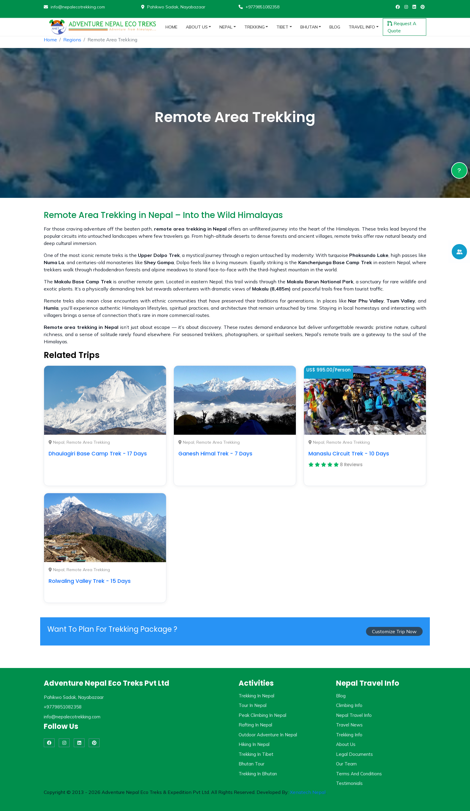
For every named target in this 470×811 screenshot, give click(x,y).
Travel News (349, 725)
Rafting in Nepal (255, 725)
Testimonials (349, 783)
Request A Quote (402, 27)
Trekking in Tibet (256, 754)
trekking (254, 27)
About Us (345, 744)
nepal (225, 27)
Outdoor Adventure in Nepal (268, 735)
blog (334, 27)
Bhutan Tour (251, 764)
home (171, 27)
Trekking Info (349, 735)
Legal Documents (354, 754)
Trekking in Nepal (256, 696)
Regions (72, 40)
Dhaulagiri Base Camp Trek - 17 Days (98, 453)
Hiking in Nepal (254, 744)
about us (197, 27)
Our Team (346, 764)
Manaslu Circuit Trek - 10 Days (348, 453)
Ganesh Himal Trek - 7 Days (215, 453)
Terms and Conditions (359, 774)
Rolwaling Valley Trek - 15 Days (90, 581)
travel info (362, 27)
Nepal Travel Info (354, 715)
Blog (341, 696)
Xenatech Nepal (308, 792)
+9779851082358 (259, 7)
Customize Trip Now (394, 631)
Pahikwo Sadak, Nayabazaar (173, 7)
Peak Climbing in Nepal (262, 715)
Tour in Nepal (252, 705)
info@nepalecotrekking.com (74, 7)
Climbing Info (349, 705)
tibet (282, 27)
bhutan (309, 27)
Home (50, 40)
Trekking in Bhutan (258, 774)
